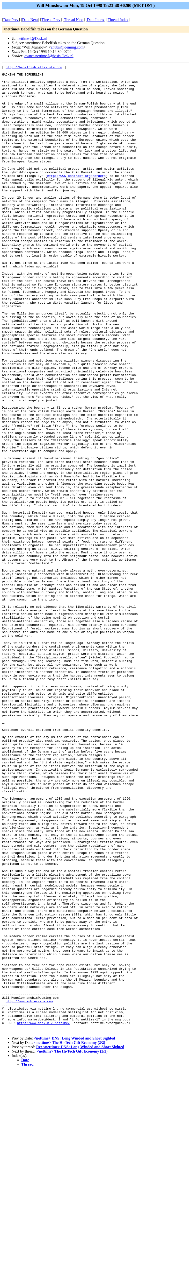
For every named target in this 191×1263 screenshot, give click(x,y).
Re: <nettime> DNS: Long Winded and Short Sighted (80, 1239)
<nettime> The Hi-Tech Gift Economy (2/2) (69, 1235)
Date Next (30, 20)
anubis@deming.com (67, 47)
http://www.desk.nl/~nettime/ (43, 1215)
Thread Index (118, 20)
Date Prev (11, 20)
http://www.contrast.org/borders (76, 198)
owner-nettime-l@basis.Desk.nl (48, 56)
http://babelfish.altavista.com (34, 68)
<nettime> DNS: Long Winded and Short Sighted (74, 1231)
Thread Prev (50, 20)
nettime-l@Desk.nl (32, 38)
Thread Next (73, 20)
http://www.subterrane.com (29, 1188)
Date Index (95, 20)
